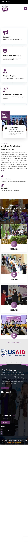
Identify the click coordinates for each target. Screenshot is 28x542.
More (2, 170)
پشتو (6, 1)
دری (9, 1)
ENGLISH (3, 1)
